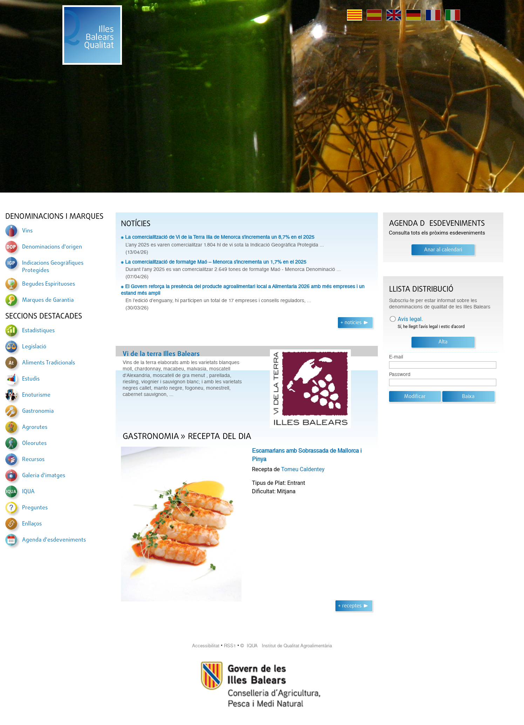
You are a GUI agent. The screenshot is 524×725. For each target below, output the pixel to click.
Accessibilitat (205, 645)
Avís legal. (410, 319)
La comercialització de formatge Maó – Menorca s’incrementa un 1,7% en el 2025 (215, 262)
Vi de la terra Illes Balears (161, 354)
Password (399, 374)
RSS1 (230, 645)
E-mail (396, 357)
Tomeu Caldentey (303, 469)
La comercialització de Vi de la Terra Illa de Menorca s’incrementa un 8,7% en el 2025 (219, 237)
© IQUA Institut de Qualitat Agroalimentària (286, 645)
